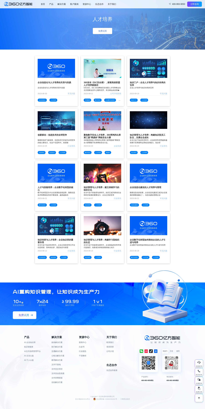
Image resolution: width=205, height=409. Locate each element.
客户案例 (74, 4)
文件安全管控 (57, 369)
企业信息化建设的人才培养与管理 (145, 187)
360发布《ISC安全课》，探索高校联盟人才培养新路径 (102, 83)
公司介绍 (110, 351)
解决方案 (62, 4)
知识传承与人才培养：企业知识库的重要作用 (55, 241)
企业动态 (117, 146)
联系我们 (110, 342)
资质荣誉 (110, 347)
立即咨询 (194, 4)
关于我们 (112, 4)
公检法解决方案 (58, 356)
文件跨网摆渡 (57, 378)
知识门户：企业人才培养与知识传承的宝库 (147, 83)
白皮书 (81, 347)
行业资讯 (71, 146)
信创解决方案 (57, 382)
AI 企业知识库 (30, 342)
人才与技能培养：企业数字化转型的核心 (55, 188)
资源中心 (87, 4)
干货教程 (82, 356)
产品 (51, 4)
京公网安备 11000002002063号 (105, 399)
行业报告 (82, 351)
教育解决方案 (57, 360)
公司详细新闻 (115, 93)
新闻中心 (82, 342)
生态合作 (99, 4)
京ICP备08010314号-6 (82, 399)
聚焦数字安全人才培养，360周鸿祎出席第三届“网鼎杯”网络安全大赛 (102, 136)
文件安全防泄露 (58, 373)
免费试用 (102, 31)
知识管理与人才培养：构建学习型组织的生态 (101, 241)
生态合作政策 (111, 370)
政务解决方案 (57, 342)
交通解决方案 (57, 351)
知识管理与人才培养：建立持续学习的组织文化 (101, 188)
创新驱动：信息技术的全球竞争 (52, 135)
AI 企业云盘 (29, 356)
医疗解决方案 (57, 347)
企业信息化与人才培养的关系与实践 (54, 82)
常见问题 (71, 93)
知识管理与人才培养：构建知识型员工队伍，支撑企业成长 (147, 136)
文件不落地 (56, 365)
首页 (43, 4)
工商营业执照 (125, 399)
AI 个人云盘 (29, 360)
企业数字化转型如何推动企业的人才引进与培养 (147, 241)
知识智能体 (28, 347)
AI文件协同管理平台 (32, 351)
